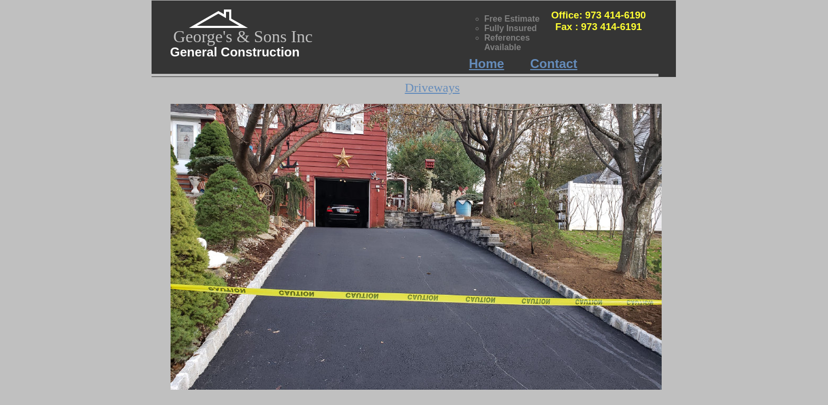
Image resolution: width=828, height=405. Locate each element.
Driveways (432, 87)
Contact (553, 63)
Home (486, 63)
